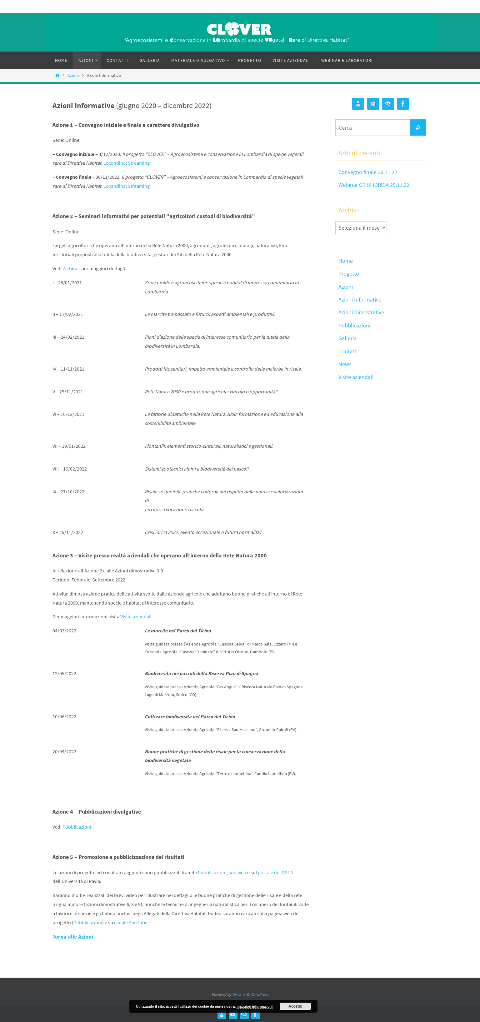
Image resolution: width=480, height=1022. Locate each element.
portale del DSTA (275, 872)
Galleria (347, 338)
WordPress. (259, 994)
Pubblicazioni (76, 827)
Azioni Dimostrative (361, 312)
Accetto (295, 1006)
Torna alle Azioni (72, 936)
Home (345, 260)
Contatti (348, 351)
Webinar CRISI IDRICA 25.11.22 (373, 184)
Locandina (114, 163)
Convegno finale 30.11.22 (367, 172)
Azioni (73, 75)
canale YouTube (131, 922)
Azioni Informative (359, 299)
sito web (237, 872)
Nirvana (239, 994)
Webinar (71, 268)
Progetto (348, 273)
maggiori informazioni (254, 1006)
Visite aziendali (136, 616)
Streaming (139, 163)
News (345, 364)
